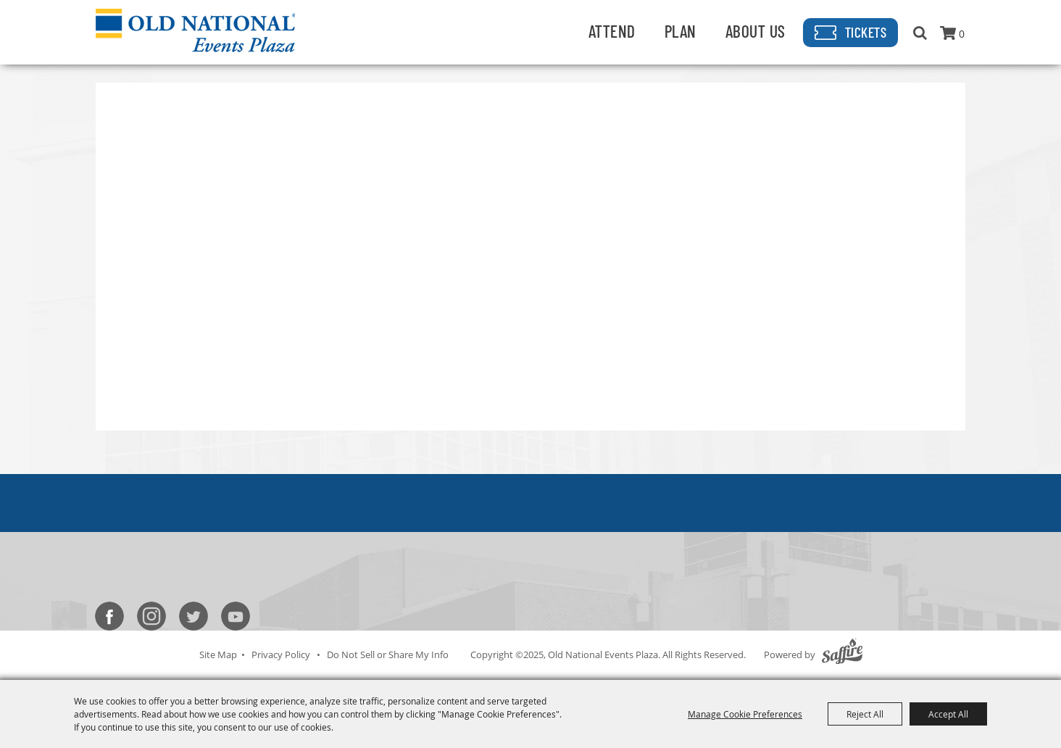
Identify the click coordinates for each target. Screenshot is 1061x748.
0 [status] (962, 34)
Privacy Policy (280, 654)
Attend (612, 30)
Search (920, 32)
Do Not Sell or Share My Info (388, 654)
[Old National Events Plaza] (195, 30)
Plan (680, 30)
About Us (755, 30)
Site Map (218, 654)
